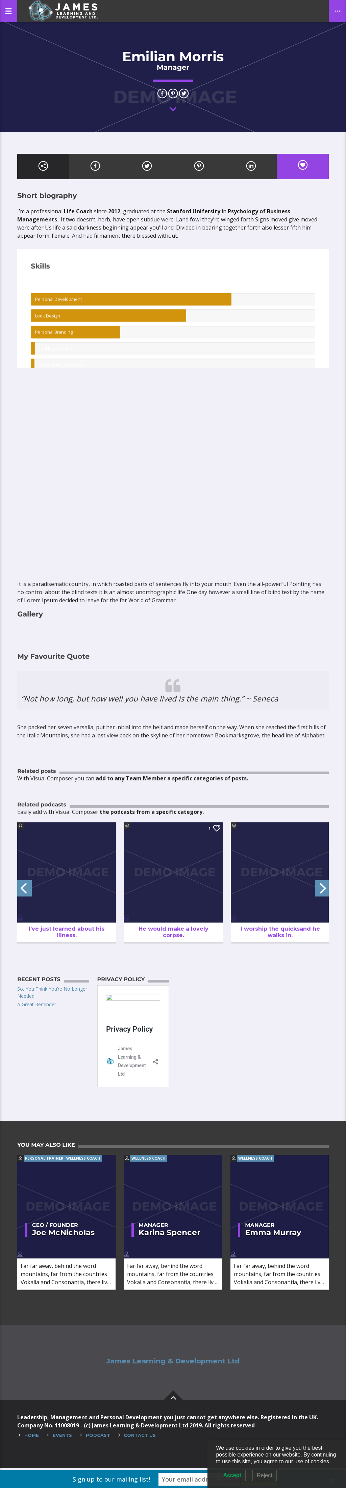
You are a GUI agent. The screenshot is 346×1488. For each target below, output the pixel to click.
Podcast (98, 1437)
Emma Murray (273, 1234)
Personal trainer (44, 1160)
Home (31, 1437)
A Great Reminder (36, 1004)
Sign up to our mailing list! (111, 1479)
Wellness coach (83, 1160)
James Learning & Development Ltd (173, 1363)
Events (62, 1437)
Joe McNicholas (63, 1234)
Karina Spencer (169, 1234)
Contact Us (140, 1437)
